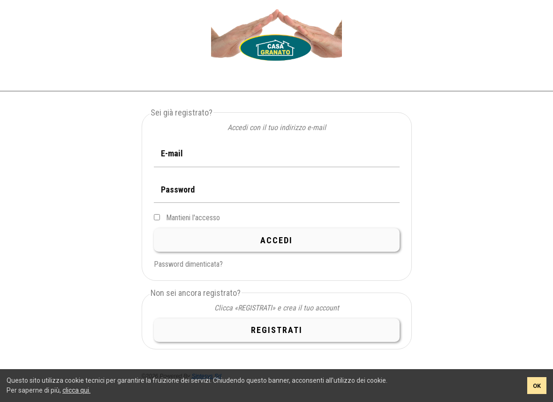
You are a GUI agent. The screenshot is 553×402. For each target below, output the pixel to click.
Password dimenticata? (188, 264)
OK (537, 385)
